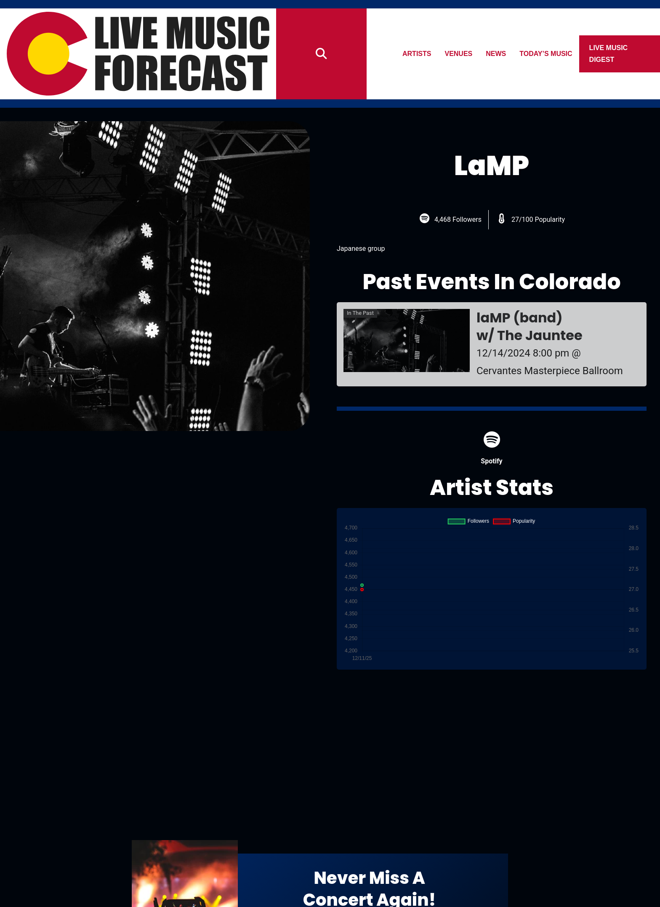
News (496, 53)
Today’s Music (546, 53)
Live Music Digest (608, 53)
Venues (459, 53)
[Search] (321, 53)
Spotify (491, 448)
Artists (416, 53)
